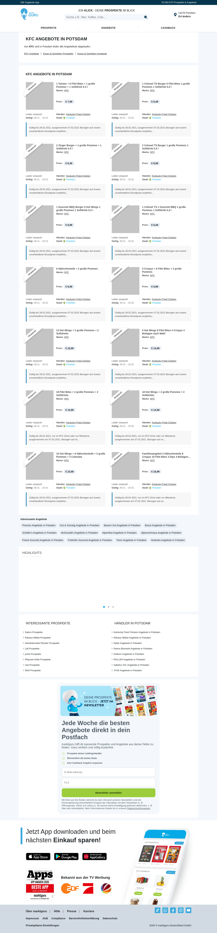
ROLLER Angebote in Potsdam (129, 659)
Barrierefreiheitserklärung (84, 918)
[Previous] (23, 581)
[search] (106, 17)
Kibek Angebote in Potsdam (128, 643)
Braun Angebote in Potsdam (160, 525)
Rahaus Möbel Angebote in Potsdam (132, 637)
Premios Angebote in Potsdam (38, 525)
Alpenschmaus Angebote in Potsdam (161, 532)
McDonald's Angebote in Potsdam (79, 532)
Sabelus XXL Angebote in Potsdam (131, 665)
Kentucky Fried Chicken (78, 114)
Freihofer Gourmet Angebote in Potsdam (90, 540)
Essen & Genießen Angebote (92, 53)
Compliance (58, 918)
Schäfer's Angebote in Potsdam (39, 532)
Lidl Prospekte (32, 648)
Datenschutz (110, 918)
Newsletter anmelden (108, 792)
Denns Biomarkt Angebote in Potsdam (133, 648)
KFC (66, 90)
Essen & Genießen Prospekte (58, 53)
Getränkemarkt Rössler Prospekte (42, 643)
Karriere (88, 911)
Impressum (32, 918)
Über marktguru (36, 911)
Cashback (168, 27)
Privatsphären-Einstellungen (42, 925)
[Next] (194, 581)
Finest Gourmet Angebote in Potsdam (42, 540)
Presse (71, 911)
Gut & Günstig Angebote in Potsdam (79, 525)
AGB (45, 918)
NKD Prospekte (33, 670)
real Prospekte (32, 665)
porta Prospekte (33, 654)
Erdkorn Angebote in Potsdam (129, 654)
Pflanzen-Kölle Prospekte (38, 659)
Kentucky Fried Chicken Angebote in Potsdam (137, 632)
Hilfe (57, 911)
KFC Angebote (31, 53)
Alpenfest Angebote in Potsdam (119, 532)
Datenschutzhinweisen (138, 808)
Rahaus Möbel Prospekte (38, 637)
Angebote (108, 27)
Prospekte (48, 27)
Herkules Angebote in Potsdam (168, 540)
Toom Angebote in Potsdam (131, 540)
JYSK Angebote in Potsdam (128, 670)
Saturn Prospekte (34, 632)
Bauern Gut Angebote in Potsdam (122, 525)
